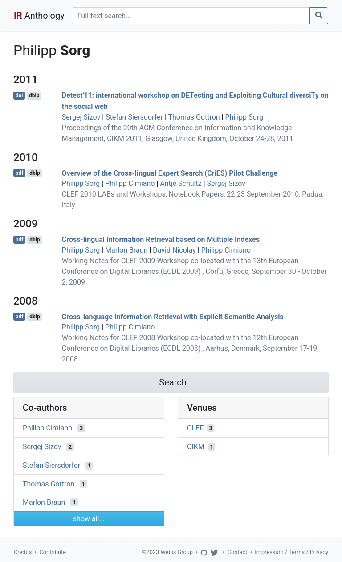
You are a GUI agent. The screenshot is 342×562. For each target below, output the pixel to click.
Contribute (52, 552)
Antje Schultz (180, 183)
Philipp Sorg (244, 117)
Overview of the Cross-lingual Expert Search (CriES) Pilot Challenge (169, 173)
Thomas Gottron (194, 117)
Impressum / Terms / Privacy (291, 552)
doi (19, 95)
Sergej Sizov (81, 117)
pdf (20, 173)
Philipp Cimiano (130, 183)
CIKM (195, 446)
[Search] (191, 15)
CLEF (195, 428)
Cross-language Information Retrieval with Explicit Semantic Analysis (173, 316)
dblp (34, 95)
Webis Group (176, 552)
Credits (23, 552)
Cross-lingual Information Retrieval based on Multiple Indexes (161, 239)
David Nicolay (174, 250)
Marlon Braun (126, 250)
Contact (238, 552)
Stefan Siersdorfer (134, 117)
